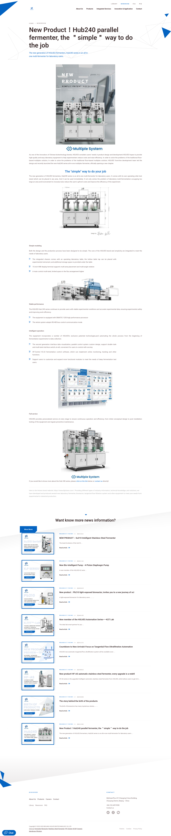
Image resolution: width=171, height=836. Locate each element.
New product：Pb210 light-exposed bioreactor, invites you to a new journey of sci (96, 592)
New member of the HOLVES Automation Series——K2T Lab (86, 619)
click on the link (82, 481)
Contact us (110, 808)
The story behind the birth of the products (78, 701)
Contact (139, 10)
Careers (49, 799)
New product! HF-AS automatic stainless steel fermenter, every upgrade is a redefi (96, 674)
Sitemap (31, 829)
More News (28, 529)
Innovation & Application (124, 10)
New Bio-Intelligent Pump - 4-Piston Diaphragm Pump (84, 565)
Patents (121, 829)
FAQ (134, 5)
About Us (79, 10)
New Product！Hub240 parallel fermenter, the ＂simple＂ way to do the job (93, 728)
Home (31, 23)
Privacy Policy (137, 829)
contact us (99, 481)
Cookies (128, 829)
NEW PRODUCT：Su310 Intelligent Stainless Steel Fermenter (87, 538)
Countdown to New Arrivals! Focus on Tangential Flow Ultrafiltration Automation (95, 646)
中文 (140, 5)
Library (114, 5)
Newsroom (125, 5)
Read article (65, 548)
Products (89, 10)
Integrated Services (104, 10)
